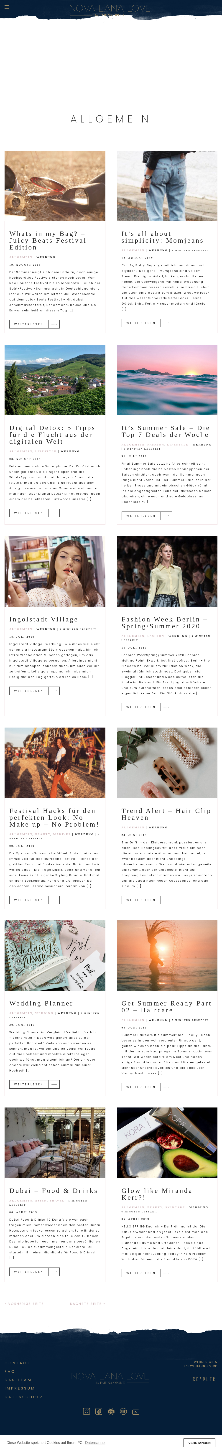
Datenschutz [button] (95, 1443)
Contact (18, 1363)
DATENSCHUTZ (24, 1397)
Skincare (175, 1207)
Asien (41, 1200)
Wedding (44, 1013)
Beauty (43, 834)
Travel (57, 1200)
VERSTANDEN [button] (199, 1443)
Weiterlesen (29, 324)
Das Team (18, 1379)
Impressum (20, 1388)
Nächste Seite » (87, 1303)
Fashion (155, 444)
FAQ (10, 1371)
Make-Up (62, 834)
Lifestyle (46, 451)
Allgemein (21, 257)
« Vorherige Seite (24, 1303)
